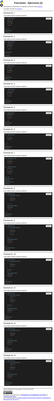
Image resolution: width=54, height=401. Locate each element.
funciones (39, 6)
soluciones (19, 8)
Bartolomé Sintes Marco (10, 396)
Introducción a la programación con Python (33, 395)
